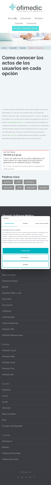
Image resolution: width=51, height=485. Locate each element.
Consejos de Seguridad (12, 426)
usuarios (7, 182)
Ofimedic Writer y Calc (12, 293)
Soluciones (25, 18)
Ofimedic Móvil (8, 362)
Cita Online (6, 299)
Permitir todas (25, 250)
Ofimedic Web (8, 356)
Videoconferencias (10, 323)
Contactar (31, 23)
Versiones (6, 408)
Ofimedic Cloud (9, 350)
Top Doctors (7, 305)
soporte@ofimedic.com (16, 122)
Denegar (25, 264)
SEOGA (5, 287)
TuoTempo (6, 311)
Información (7, 441)
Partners (5, 447)
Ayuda (22, 48)
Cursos (5, 396)
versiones (13, 135)
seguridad (30, 187)
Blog (4, 420)
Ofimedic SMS (8, 329)
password (8, 187)
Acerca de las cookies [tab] (41, 223)
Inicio (4, 48)
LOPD (18, 182)
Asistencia (6, 390)
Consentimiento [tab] (9, 223)
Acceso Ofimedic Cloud (25, 28)
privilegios (30, 182)
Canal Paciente (8, 317)
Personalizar (25, 257)
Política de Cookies (10, 459)
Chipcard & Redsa (10, 281)
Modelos (38, 18)
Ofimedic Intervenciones (12, 335)
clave (19, 187)
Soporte (19, 23)
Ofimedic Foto (8, 368)
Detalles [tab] (25, 223)
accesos (43, 187)
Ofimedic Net (7, 374)
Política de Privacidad (11, 453)
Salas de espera (9, 275)
